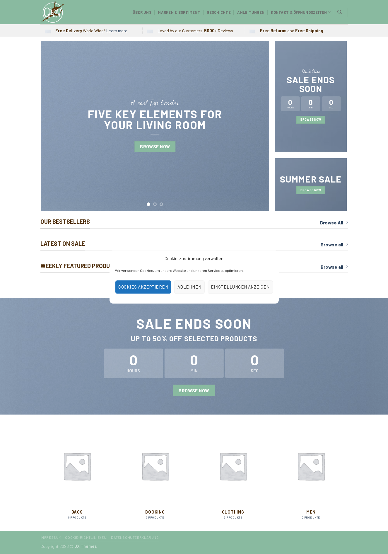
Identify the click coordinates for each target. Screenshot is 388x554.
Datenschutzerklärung (135, 537)
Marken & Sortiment (179, 12)
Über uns (142, 12)
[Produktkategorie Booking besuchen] (155, 476)
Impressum (51, 537)
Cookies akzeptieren (143, 286)
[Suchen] (339, 12)
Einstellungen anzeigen (240, 286)
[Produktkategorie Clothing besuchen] (233, 476)
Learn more (116, 30)
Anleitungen (250, 12)
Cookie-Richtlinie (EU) (86, 537)
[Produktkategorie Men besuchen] (311, 476)
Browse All (334, 222)
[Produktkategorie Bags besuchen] (77, 476)
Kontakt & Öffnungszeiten (301, 12)
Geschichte (219, 12)
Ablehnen (189, 286)
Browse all (334, 244)
